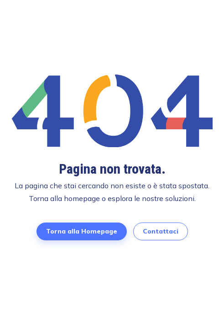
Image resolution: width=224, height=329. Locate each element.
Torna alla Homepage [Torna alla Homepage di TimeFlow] (81, 231)
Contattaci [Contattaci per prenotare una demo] (160, 231)
